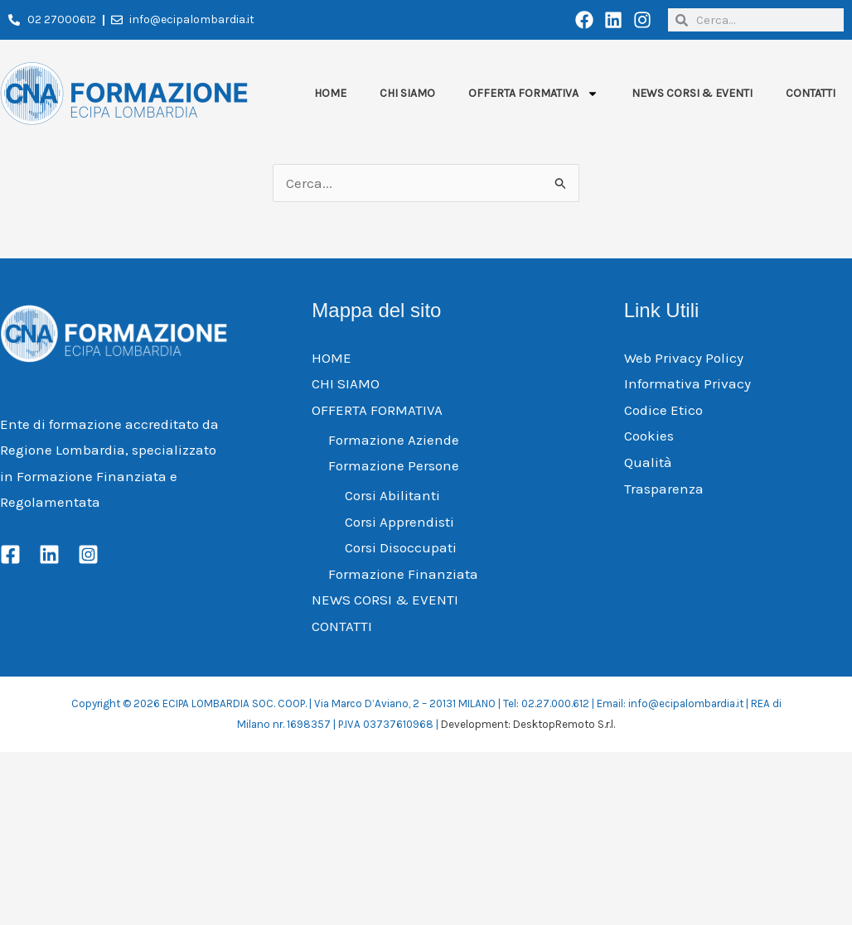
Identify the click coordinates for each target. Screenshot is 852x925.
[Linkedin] (49, 554)
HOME (330, 93)
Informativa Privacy (687, 383)
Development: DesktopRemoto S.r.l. (528, 724)
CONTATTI (810, 93)
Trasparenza (664, 488)
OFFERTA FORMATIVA (533, 93)
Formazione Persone (393, 465)
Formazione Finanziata (403, 574)
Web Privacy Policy (683, 357)
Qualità (648, 462)
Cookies (649, 435)
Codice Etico (663, 410)
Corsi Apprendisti (399, 521)
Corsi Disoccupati (401, 547)
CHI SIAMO (407, 93)
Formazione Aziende (393, 439)
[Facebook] (10, 554)
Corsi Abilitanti (392, 495)
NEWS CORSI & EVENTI (692, 93)
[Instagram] (88, 554)
